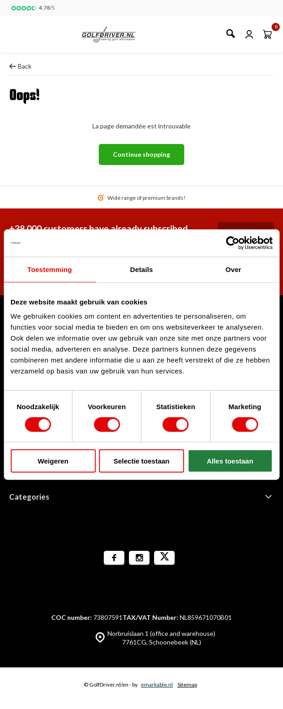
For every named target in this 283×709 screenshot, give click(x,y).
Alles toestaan (230, 461)
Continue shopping (141, 154)
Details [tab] (141, 269)
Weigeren (52, 461)
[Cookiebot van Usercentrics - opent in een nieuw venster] (232, 243)
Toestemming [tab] (49, 269)
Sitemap (187, 684)
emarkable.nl (157, 684)
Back (20, 66)
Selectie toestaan (141, 461)
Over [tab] (233, 269)
